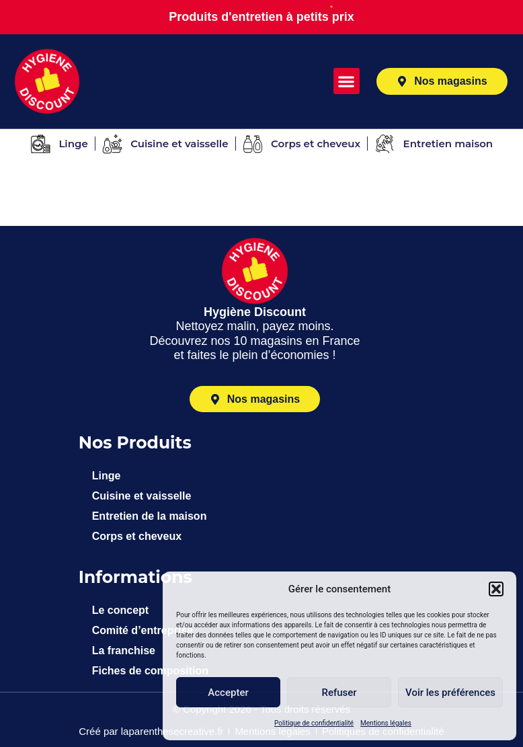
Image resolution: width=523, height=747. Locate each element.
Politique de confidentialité (314, 723)
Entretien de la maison (149, 516)
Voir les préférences (450, 692)
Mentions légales (385, 723)
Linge (106, 475)
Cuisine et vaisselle (142, 496)
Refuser (338, 692)
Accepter (228, 692)
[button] (496, 589)
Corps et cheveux (137, 536)
